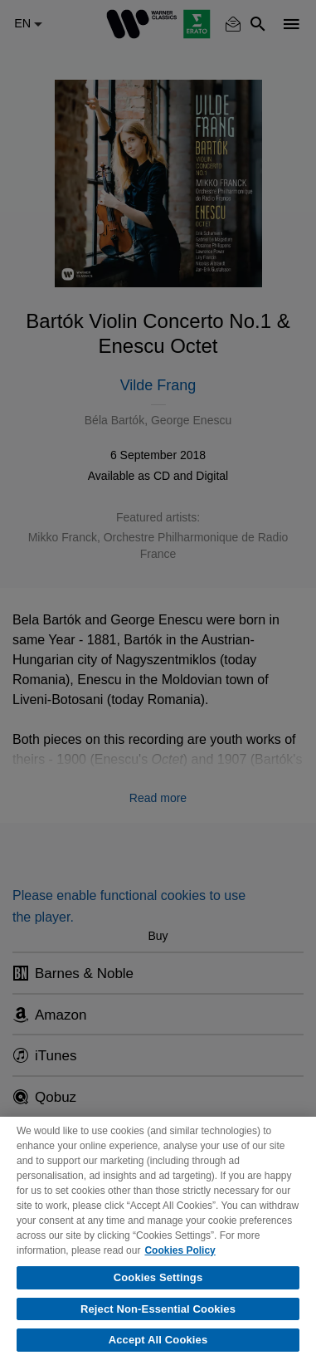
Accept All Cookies (158, 1339)
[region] (158, 1241)
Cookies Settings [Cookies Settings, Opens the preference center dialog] (158, 1277)
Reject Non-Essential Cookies (158, 1309)
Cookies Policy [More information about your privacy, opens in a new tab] (179, 1250)
